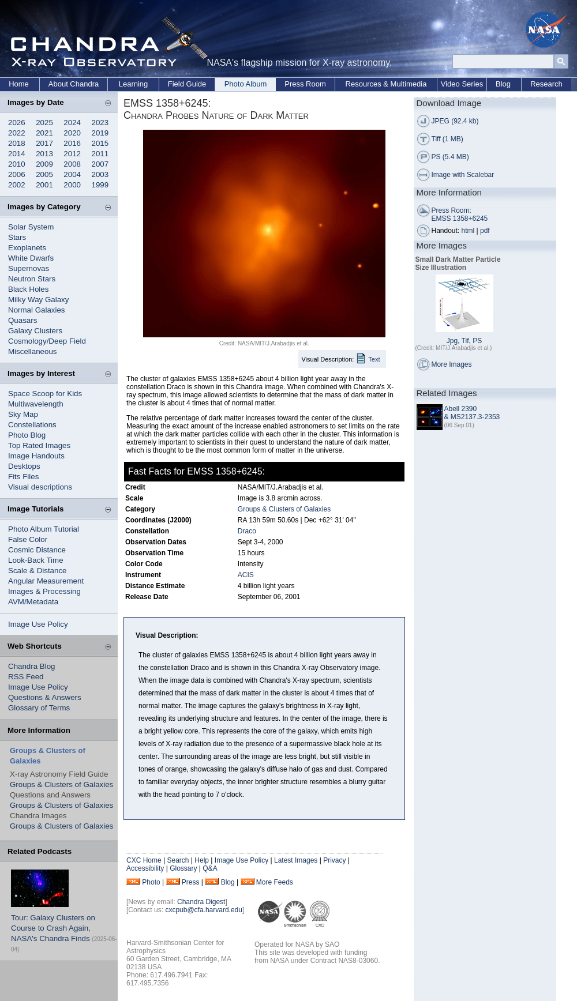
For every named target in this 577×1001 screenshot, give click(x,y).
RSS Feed (26, 676)
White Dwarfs (31, 258)
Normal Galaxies (36, 310)
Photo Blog (27, 435)
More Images (452, 364)
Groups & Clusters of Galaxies (61, 784)
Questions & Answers (44, 697)
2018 (16, 143)
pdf (485, 231)
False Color (27, 539)
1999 (100, 184)
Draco (247, 531)
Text (374, 359)
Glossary (183, 868)
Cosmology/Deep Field (47, 341)
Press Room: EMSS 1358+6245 (460, 214)
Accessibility (145, 868)
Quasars (22, 320)
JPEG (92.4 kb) (455, 121)
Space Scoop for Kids (45, 393)
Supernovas (28, 268)
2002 (16, 184)
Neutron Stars (31, 278)
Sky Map (23, 414)
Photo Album (245, 84)
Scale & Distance (37, 570)
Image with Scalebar (463, 175)
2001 (44, 184)
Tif (465, 341)
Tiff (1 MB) (447, 139)
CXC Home (144, 860)
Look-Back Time (35, 560)
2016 (72, 143)
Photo (151, 882)
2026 (16, 122)
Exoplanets (27, 247)
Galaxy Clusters (35, 330)
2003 (100, 174)
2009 (44, 164)
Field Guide (187, 84)
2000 (72, 184)
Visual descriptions (40, 487)
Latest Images (295, 860)
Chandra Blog (31, 666)
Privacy (334, 860)
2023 (100, 122)
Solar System (31, 227)
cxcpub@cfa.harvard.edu (203, 910)
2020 (72, 133)
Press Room (305, 84)
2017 (44, 143)
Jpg (452, 341)
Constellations (32, 424)
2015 (100, 143)
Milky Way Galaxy (38, 299)
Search (178, 860)
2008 (72, 164)
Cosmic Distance (37, 549)
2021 (44, 133)
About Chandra (73, 84)
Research (546, 84)
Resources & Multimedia (386, 84)
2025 (44, 122)
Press (191, 882)
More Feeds (274, 882)
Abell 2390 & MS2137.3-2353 (472, 413)
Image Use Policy (38, 624)
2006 (16, 174)
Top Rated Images (39, 445)
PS (477, 341)
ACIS (246, 575)
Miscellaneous (32, 351)
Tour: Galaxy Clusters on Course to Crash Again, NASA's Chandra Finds (53, 928)
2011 (100, 153)
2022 (16, 133)
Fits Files (23, 476)
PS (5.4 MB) (450, 157)
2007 (100, 164)
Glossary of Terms (39, 707)
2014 (16, 153)
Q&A (210, 868)
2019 (100, 133)
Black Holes (28, 289)
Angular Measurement (46, 581)
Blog (503, 84)
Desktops (24, 466)
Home (19, 84)
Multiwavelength (35, 404)
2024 (72, 122)
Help (201, 860)
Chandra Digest (201, 902)
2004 (72, 174)
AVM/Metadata (33, 601)
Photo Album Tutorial (43, 529)
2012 (72, 153)
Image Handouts (36, 455)
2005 (44, 174)
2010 (16, 164)
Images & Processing (44, 591)
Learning (133, 84)
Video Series (462, 84)
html (468, 231)
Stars (17, 237)
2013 (44, 153)
